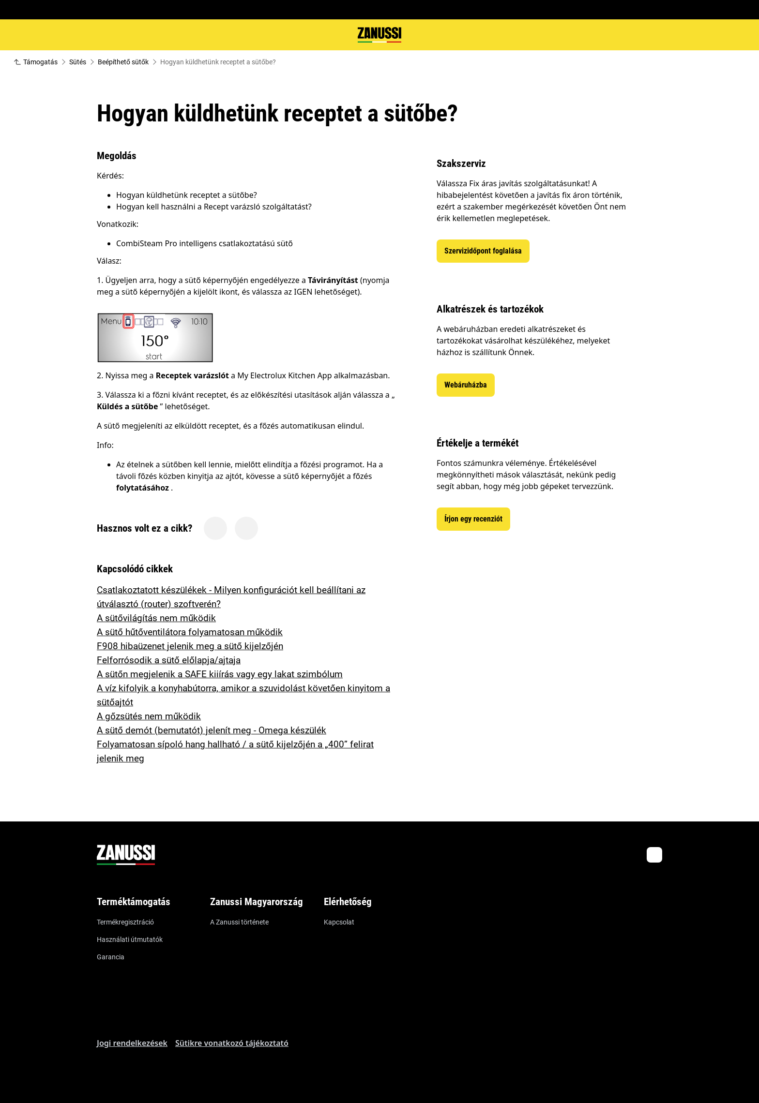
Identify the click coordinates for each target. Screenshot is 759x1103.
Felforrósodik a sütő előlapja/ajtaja (169, 660)
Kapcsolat (339, 922)
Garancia (110, 957)
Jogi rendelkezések (132, 1043)
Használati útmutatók (130, 939)
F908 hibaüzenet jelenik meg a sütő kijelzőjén (190, 646)
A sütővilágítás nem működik (156, 618)
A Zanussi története (239, 922)
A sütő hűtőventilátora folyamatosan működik (190, 632)
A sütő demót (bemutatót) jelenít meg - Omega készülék (211, 730)
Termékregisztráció (125, 922)
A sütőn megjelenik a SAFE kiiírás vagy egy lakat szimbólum (220, 674)
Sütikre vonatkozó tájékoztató (231, 1043)
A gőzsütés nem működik (149, 716)
